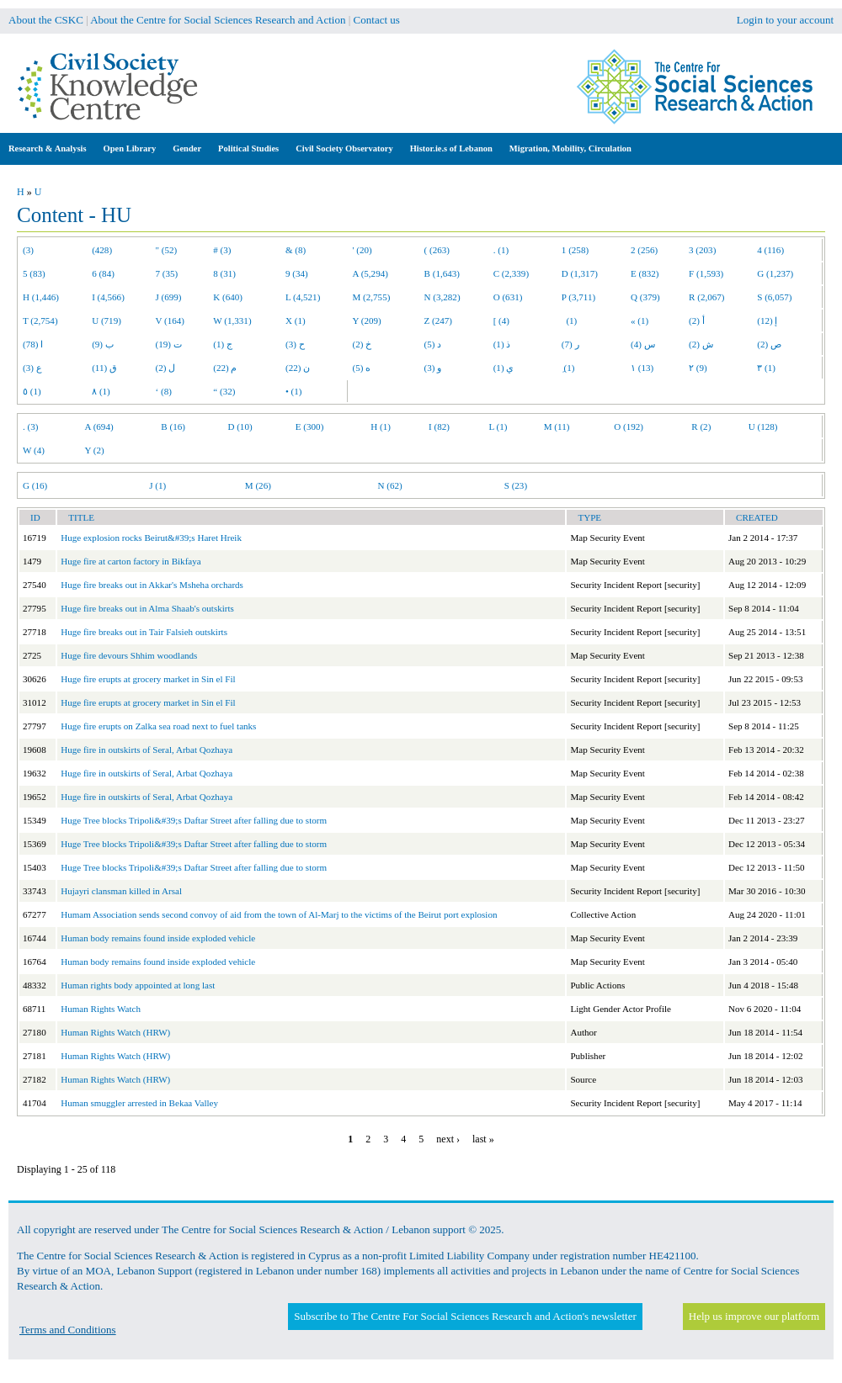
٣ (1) (766, 368)
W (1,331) (232, 320)
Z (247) (438, 320)
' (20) (362, 250)
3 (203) (702, 250)
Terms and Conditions (67, 1329)
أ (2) (697, 320)
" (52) (167, 250)
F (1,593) (706, 273)
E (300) (310, 426)
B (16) (173, 426)
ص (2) (769, 344)
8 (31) (224, 273)
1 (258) (575, 250)
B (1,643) (442, 273)
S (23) (515, 485)
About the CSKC (45, 19)
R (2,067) (706, 297)
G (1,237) (775, 273)
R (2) (701, 426)
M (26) (258, 485)
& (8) (295, 250)
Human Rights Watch (101, 1009)
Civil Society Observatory (344, 148)
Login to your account (785, 19)
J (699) (169, 297)
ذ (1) (502, 344)
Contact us (377, 19)
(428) (102, 250)
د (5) (433, 344)
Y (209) (367, 320)
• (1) (293, 391)
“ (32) (224, 391)
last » (483, 1139)
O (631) (508, 297)
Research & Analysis (47, 148)
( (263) (437, 250)
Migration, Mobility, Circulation (570, 148)
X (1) (295, 320)
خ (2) (362, 344)
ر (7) (570, 344)
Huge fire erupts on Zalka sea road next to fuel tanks (158, 726)
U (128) (763, 426)
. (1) (501, 250)
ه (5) (362, 368)
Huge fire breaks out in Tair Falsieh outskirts (144, 632)
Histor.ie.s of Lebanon (451, 148)
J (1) (157, 485)
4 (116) (770, 250)
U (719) (106, 320)
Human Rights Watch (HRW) (115, 1032)
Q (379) (645, 297)
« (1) (639, 320)
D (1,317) (580, 273)
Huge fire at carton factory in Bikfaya (130, 561)
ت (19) (169, 344)
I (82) (439, 426)
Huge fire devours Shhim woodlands (129, 655)
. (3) (30, 426)
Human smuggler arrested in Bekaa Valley (139, 1103)
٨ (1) (101, 391)
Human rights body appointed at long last (138, 985)
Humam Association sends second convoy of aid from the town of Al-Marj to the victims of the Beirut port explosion (279, 914)
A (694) (99, 426)
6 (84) (103, 273)
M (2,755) (372, 297)
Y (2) (94, 450)
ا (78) (33, 344)
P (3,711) (578, 297)
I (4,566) (108, 297)
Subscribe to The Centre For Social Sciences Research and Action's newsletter (465, 1316)
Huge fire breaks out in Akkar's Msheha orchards (152, 585)
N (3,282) (442, 297)
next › (448, 1139)
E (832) (645, 273)
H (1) (380, 426)
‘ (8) (164, 391)
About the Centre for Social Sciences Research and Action (217, 19)
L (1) (497, 426)
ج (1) (222, 344)
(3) (28, 250)
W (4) (34, 450)
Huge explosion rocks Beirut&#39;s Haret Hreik (151, 538)
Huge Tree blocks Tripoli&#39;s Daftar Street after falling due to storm (194, 820)
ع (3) (32, 368)
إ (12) (767, 320)
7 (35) (167, 273)
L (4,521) (302, 297)
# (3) (222, 250)
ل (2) (166, 368)
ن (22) (297, 368)
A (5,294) (370, 273)
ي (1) (503, 368)
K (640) (227, 297)
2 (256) (644, 250)
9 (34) (296, 273)
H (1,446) (41, 297)
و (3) (433, 368)
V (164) (170, 320)
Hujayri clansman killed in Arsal (121, 891)
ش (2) (701, 344)
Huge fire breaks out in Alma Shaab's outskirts (147, 608)
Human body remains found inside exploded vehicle (158, 938)
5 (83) (34, 273)
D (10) (239, 426)
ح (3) (295, 344)
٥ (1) (32, 391)
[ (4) (501, 320)
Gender (187, 148)
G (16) (35, 485)
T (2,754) (40, 320)
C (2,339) (511, 273)
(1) (569, 320)
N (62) (389, 485)
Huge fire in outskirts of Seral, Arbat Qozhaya (146, 749)
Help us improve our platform (754, 1316)
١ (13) (642, 368)
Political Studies (248, 148)
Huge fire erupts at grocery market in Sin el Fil (148, 679)
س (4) (643, 344)
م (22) (225, 368)
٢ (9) (698, 368)
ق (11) (104, 368)
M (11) (557, 426)
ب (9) (103, 344)
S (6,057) (774, 297)
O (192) (628, 426)
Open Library (130, 148)
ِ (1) (568, 368)
